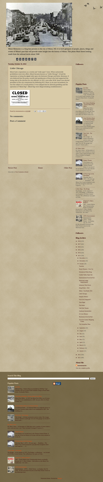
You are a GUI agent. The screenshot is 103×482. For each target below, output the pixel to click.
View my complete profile (83, 368)
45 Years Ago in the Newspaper (88, 174)
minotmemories (82, 365)
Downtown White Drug (85, 272)
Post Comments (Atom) (21, 172)
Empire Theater (87, 160)
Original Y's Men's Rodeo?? (22, 457)
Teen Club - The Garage (21, 415)
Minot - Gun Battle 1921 (85, 291)
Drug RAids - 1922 (84, 288)
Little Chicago (83, 293)
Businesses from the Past (86, 317)
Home (40, 168)
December (82, 258)
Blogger (60, 478)
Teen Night (82, 302)
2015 (79, 250)
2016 (79, 247)
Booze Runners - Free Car (86, 269)
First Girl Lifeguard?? (85, 299)
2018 (79, 241)
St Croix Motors (83, 314)
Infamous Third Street (85, 285)
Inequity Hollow (83, 296)
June (80, 336)
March (81, 345)
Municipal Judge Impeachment (83, 281)
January (81, 351)
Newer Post (12, 168)
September (82, 328)
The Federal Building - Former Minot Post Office (89, 104)
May (80, 339)
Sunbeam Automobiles (85, 311)
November (82, 261)
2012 (79, 354)
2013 (79, 255)
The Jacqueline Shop (84, 324)
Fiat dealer (82, 305)
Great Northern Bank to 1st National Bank (89, 118)
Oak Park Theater (84, 308)
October (81, 264)
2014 (79, 252)
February (82, 348)
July (80, 333)
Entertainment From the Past (87, 277)
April (81, 342)
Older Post (68, 168)
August (81, 330)
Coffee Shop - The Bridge (83, 189)
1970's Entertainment (89, 216)
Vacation (81, 266)
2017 (79, 244)
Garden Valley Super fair (85, 275)
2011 (79, 357)
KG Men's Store (80, 148)
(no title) (85, 88)
